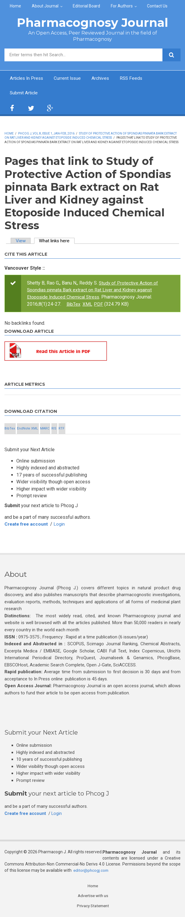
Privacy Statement (92, 906)
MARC (44, 428)
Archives (103, 78)
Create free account (27, 524)
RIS (53, 428)
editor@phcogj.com (91, 870)
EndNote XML (27, 428)
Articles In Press (27, 78)
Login (62, 524)
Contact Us (157, 6)
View (21, 241)
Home (15, 6)
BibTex (91, 304)
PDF (116, 304)
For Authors (122, 6)
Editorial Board (86, 6)
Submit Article (24, 93)
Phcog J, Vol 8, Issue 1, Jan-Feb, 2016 (46, 133)
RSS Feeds (134, 78)
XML (105, 304)
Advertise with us (93, 896)
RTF (61, 428)
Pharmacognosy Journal (92, 22)
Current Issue (69, 78)
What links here (58, 241)
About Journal (45, 6)
